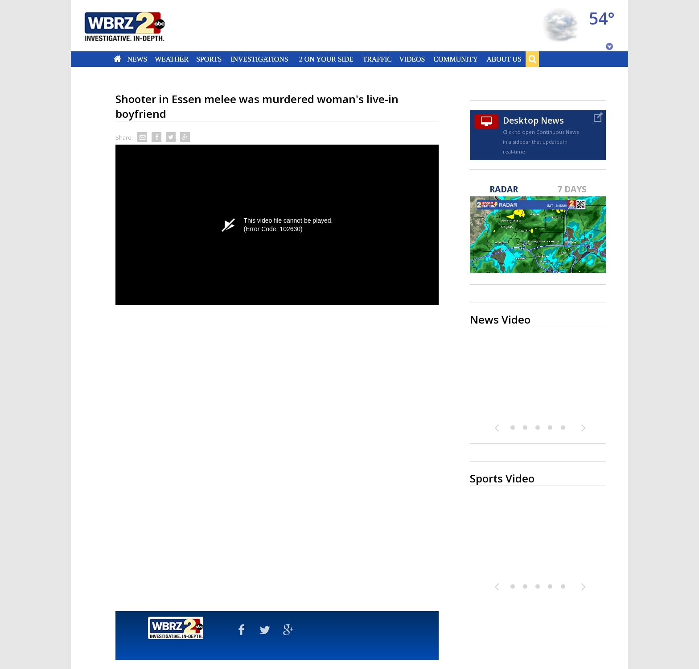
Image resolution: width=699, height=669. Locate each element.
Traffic (376, 58)
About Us (503, 58)
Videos (412, 58)
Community (455, 58)
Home (117, 58)
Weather (172, 58)
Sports (209, 58)
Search (532, 58)
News (137, 58)
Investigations (259, 58)
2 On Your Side (326, 58)
